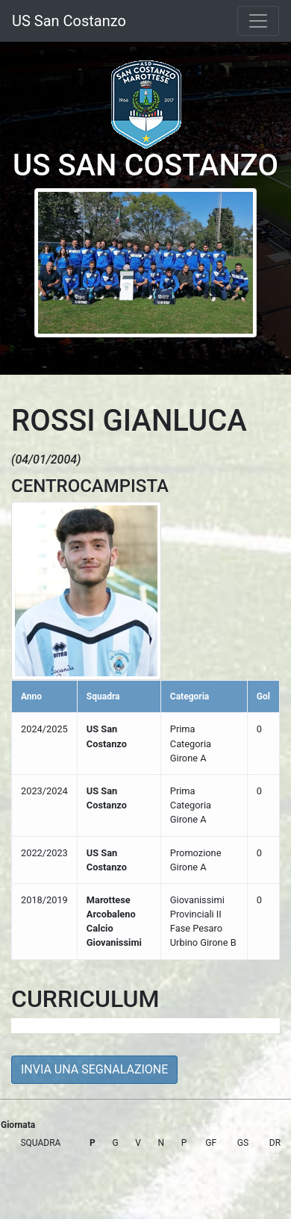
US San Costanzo (69, 21)
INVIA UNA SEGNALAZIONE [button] (94, 1069)
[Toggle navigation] (258, 21)
